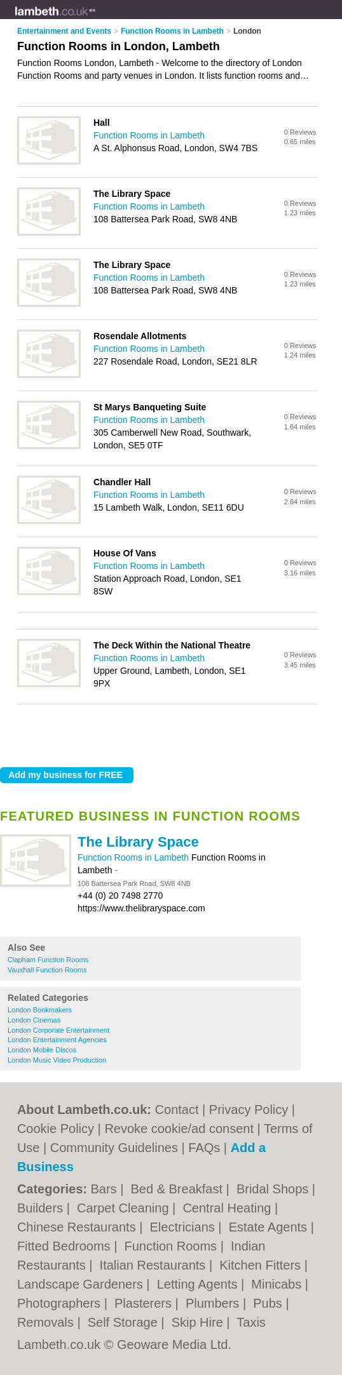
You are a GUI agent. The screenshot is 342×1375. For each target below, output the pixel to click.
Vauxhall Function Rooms (47, 970)
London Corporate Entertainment (58, 1030)
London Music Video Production (57, 1060)
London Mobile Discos (42, 1050)
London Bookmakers (40, 1010)
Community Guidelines (114, 1148)
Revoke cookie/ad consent (179, 1129)
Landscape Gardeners (81, 1284)
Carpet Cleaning (124, 1208)
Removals (47, 1322)
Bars (105, 1189)
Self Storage (124, 1322)
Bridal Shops (274, 1189)
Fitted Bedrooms (65, 1246)
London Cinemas (34, 1020)
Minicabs (277, 1284)
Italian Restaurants (154, 1265)
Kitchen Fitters (261, 1265)
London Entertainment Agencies (57, 1039)
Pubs (269, 1303)
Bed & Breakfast (178, 1189)
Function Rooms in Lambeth (134, 857)
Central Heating (228, 1208)
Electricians (184, 1227)
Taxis (251, 1322)
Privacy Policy (248, 1110)
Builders (42, 1208)
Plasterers (144, 1303)
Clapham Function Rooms (48, 959)
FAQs (204, 1148)
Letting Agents (199, 1284)
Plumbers (214, 1303)
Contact (177, 1110)
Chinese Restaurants (78, 1227)
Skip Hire (199, 1322)
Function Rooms (173, 1246)
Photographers (60, 1303)
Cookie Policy (55, 1129)
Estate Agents (270, 1227)
